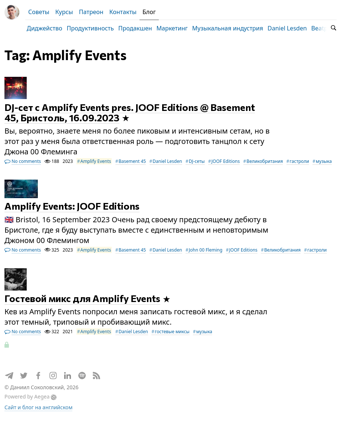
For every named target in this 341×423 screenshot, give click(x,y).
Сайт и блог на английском (38, 407)
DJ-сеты (197, 161)
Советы (38, 12)
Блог (149, 12)
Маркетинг (172, 28)
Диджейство (44, 28)
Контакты (123, 12)
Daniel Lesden (287, 28)
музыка (324, 161)
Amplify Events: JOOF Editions (72, 206)
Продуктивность (90, 28)
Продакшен (135, 28)
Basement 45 (132, 161)
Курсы (64, 12)
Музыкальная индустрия (227, 28)
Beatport (323, 28)
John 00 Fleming (206, 250)
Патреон (91, 12)
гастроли (299, 161)
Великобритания (264, 161)
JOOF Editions (226, 161)
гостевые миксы (172, 331)
